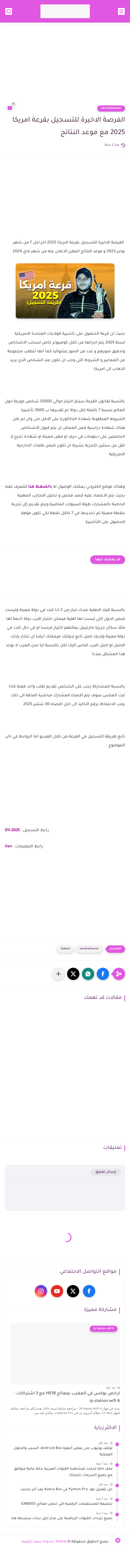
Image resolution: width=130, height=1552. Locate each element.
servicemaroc (111, 108)
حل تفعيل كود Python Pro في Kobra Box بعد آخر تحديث (66, 1490)
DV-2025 (12, 830)
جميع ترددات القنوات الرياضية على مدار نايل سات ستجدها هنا (61, 1519)
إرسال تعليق (105, 1172)
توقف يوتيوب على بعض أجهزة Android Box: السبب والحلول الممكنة (63, 1452)
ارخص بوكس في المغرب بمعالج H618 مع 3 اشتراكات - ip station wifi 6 (67, 1397)
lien (8, 846)
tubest (65, 949)
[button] (103, 974)
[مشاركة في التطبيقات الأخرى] (58, 974)
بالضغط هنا (40, 487)
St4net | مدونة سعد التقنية (44, 1542)
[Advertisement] (65, 66)
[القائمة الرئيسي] (121, 11)
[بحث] (8, 11)
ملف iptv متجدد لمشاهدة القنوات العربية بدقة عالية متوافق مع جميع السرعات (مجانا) (63, 1472)
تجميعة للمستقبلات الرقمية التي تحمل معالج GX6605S (66, 1504)
